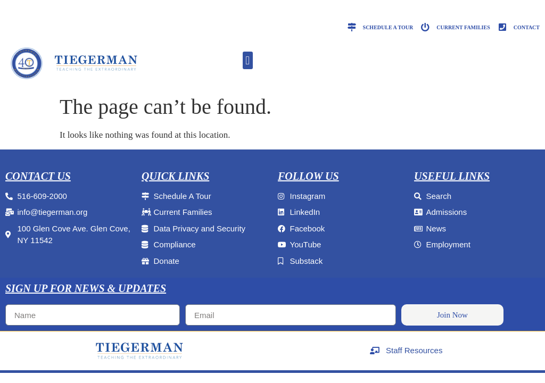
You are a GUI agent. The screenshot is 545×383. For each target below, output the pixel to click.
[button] (248, 60)
